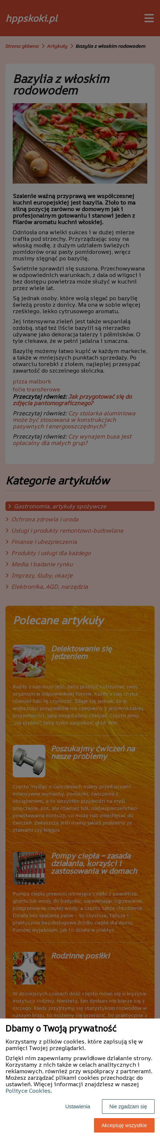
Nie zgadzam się (128, 1106)
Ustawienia (77, 1106)
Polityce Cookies (27, 1091)
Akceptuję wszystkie (124, 1125)
